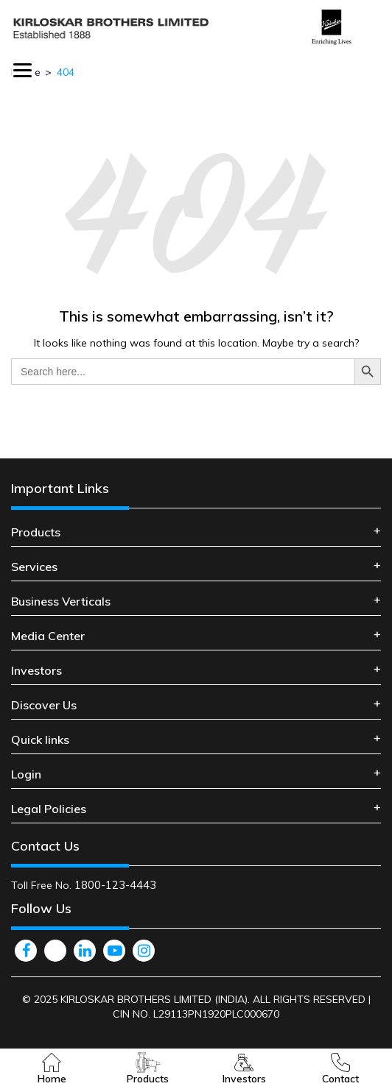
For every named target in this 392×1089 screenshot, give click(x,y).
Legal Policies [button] (48, 808)
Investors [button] (36, 670)
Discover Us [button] (44, 705)
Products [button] (35, 532)
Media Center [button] (48, 635)
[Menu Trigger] (23, 70)
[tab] (196, 532)
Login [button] (26, 774)
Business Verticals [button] (61, 601)
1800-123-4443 (115, 885)
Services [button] (34, 566)
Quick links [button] (40, 739)
